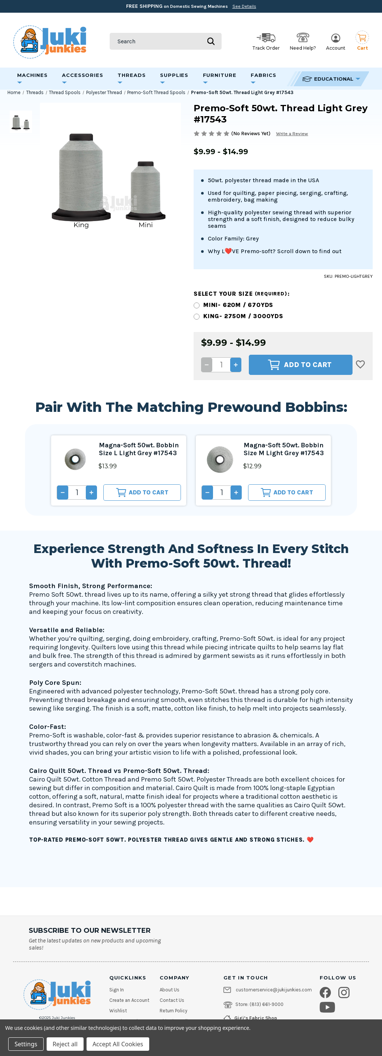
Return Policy (173, 1010)
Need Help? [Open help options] (303, 41)
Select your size (242, 293)
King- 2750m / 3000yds (243, 316)
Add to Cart (300, 365)
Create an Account (129, 1000)
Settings (26, 1044)
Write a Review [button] (293, 133)
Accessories (83, 78)
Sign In (116, 990)
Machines (32, 78)
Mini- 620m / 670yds (238, 304)
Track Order (266, 41)
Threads (132, 78)
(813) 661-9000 (267, 1004)
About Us (169, 990)
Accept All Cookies (118, 1044)
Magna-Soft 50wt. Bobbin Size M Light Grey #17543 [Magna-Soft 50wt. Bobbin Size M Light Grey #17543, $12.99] (279, 450)
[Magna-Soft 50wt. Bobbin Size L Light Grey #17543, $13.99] (75, 459)
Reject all (65, 1044)
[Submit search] (211, 41)
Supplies (174, 78)
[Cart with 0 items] (362, 41)
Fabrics (263, 78)
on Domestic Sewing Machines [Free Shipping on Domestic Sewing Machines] (191, 6)
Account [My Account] (335, 42)
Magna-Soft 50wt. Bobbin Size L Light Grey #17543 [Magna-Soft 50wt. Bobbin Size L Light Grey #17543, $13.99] (132, 450)
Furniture (220, 78)
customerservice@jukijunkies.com (274, 990)
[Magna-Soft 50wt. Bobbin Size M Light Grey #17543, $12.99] (219, 459)
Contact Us (172, 1000)
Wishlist (118, 1010)
